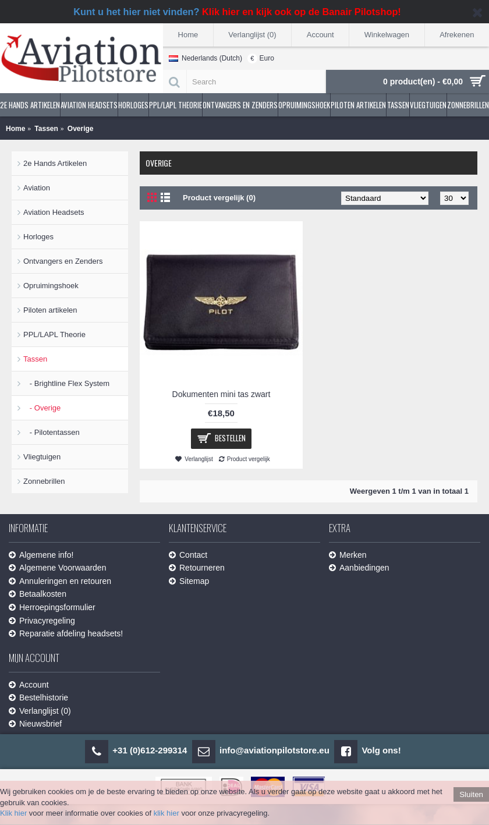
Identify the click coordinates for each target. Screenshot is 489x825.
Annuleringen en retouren (60, 581)
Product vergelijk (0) (219, 197)
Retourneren (197, 568)
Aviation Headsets (53, 212)
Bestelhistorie (38, 698)
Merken (348, 555)
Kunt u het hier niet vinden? (237, 11)
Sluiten (471, 794)
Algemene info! (41, 555)
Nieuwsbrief (35, 724)
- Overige (42, 407)
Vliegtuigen (42, 456)
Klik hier (13, 813)
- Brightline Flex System (66, 383)
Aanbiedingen (359, 568)
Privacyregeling (42, 621)
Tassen (35, 359)
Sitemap (189, 581)
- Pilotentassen (51, 432)
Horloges (38, 236)
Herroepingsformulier (52, 607)
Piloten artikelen (50, 310)
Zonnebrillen (44, 481)
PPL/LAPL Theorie (54, 334)
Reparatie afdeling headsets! (66, 634)
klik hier (166, 813)
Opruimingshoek (51, 285)
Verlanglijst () (40, 711)
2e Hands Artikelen (55, 163)
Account (29, 685)
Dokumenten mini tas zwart (221, 394)
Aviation (36, 187)
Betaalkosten (37, 594)
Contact (188, 555)
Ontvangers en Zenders (63, 261)
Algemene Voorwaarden (57, 568)
